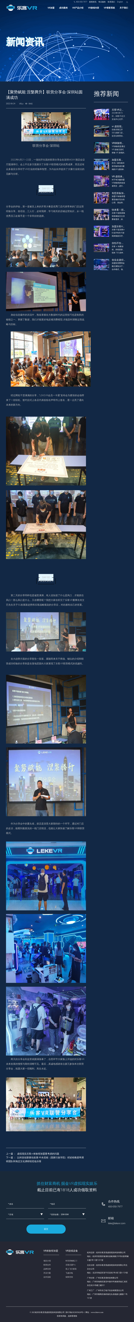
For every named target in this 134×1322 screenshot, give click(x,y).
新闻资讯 (92, 2)
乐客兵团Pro (71, 1265)
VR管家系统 (109, 8)
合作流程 (47, 1277)
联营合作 (47, 1265)
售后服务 (102, 2)
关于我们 (124, 8)
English (120, 2)
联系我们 (111, 2)
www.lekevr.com (97, 1312)
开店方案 (47, 1273)
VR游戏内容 (93, 8)
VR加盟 (51, 8)
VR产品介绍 (77, 8)
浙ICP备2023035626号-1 (74, 1312)
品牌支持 (47, 1269)
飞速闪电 (69, 1273)
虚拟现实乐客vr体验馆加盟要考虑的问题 (38, 1153)
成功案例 (63, 8)
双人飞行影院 (71, 1269)
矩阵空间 (69, 1277)
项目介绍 (47, 1261)
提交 (46, 1229)
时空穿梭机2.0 (71, 1261)
